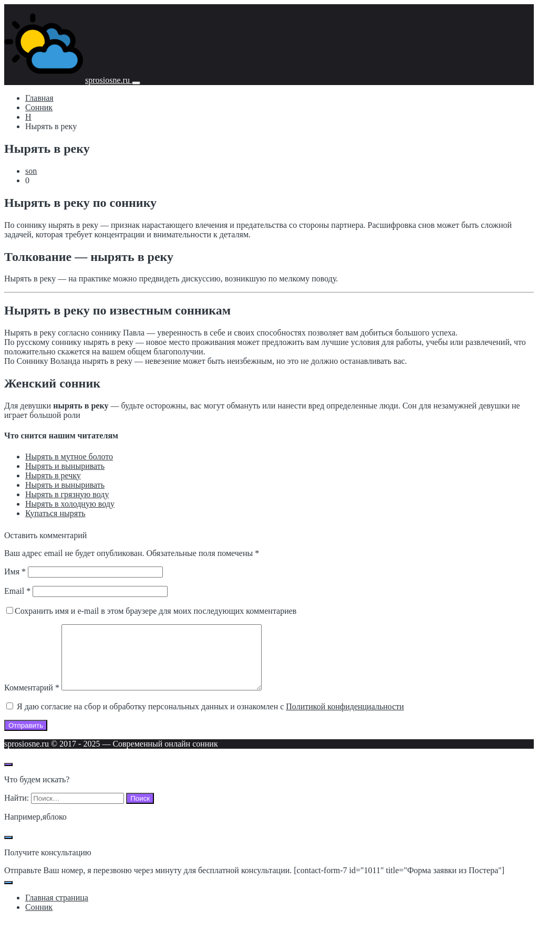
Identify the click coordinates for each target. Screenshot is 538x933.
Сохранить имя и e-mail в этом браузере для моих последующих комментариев (155, 610)
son (31, 170)
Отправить (25, 738)
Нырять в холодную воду (70, 503)
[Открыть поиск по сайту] (8, 777)
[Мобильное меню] (136, 83)
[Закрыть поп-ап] (8, 850)
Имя (15, 571)
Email (17, 590)
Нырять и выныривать (65, 466)
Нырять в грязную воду (67, 494)
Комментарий (31, 700)
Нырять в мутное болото (69, 456)
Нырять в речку (53, 475)
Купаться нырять (55, 513)
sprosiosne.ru (108, 80)
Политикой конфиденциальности (345, 719)
